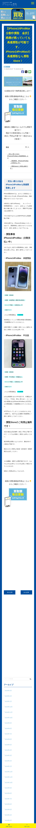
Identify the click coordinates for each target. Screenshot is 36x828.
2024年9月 (8, 723)
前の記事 (9, 592)
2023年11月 (8, 777)
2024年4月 (8, 750)
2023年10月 (8, 782)
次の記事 (26, 592)
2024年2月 (8, 761)
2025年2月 (8, 696)
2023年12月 (8, 771)
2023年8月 (8, 793)
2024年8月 (8, 728)
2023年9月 (8, 788)
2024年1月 (8, 766)
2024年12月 (8, 707)
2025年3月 (8, 690)
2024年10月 (8, 717)
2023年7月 (8, 799)
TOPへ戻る (27, 826)
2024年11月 (8, 712)
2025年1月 (8, 701)
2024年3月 (8, 755)
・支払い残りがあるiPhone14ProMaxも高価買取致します (17, 156)
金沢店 (8, 66)
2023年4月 (8, 815)
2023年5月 (8, 809)
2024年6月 (8, 739)
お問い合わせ (9, 826)
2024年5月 (8, 745)
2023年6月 (8, 804)
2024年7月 (8, 734)
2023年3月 (8, 820)
